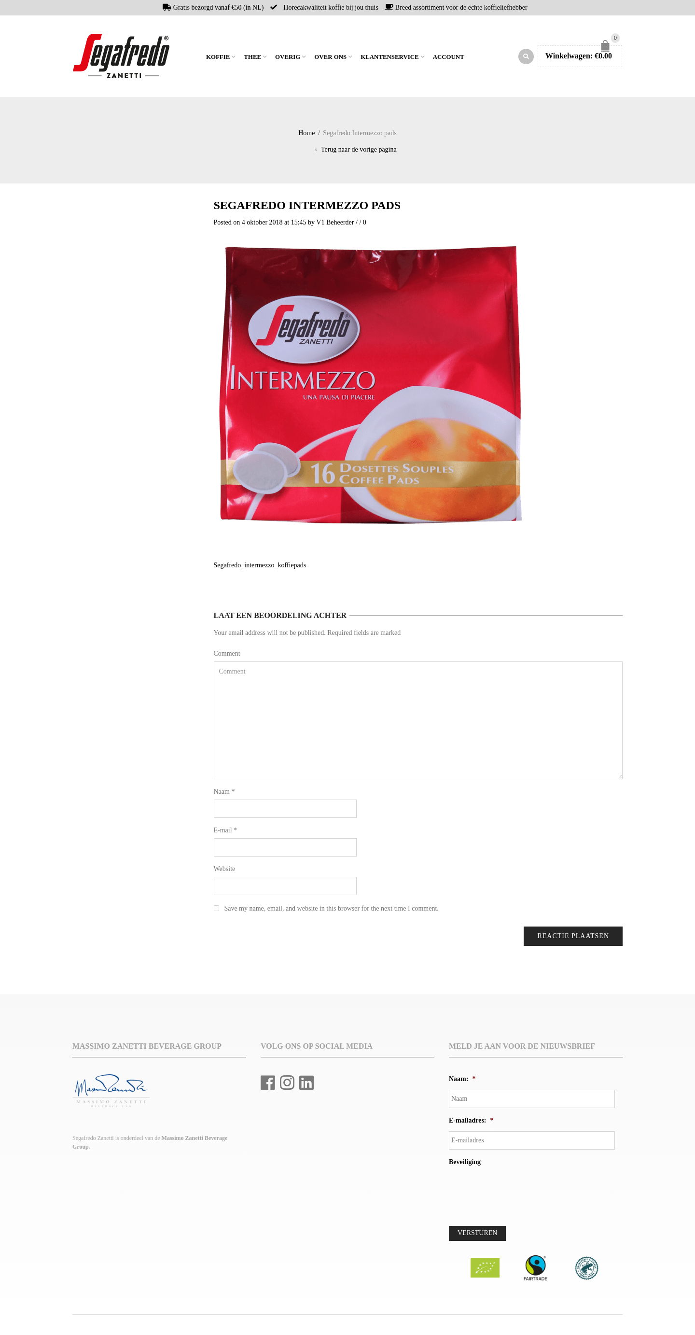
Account (448, 58)
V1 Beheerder (335, 224)
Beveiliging (465, 1164)
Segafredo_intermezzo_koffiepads (260, 567)
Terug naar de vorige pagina (359, 151)
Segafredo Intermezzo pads (307, 207)
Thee (252, 58)
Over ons (330, 58)
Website (225, 871)
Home (197, 57)
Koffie (218, 58)
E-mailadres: (471, 1122)
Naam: (462, 1081)
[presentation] (522, 1194)
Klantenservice (389, 58)
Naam (224, 794)
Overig (287, 58)
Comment (227, 656)
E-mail (225, 832)
